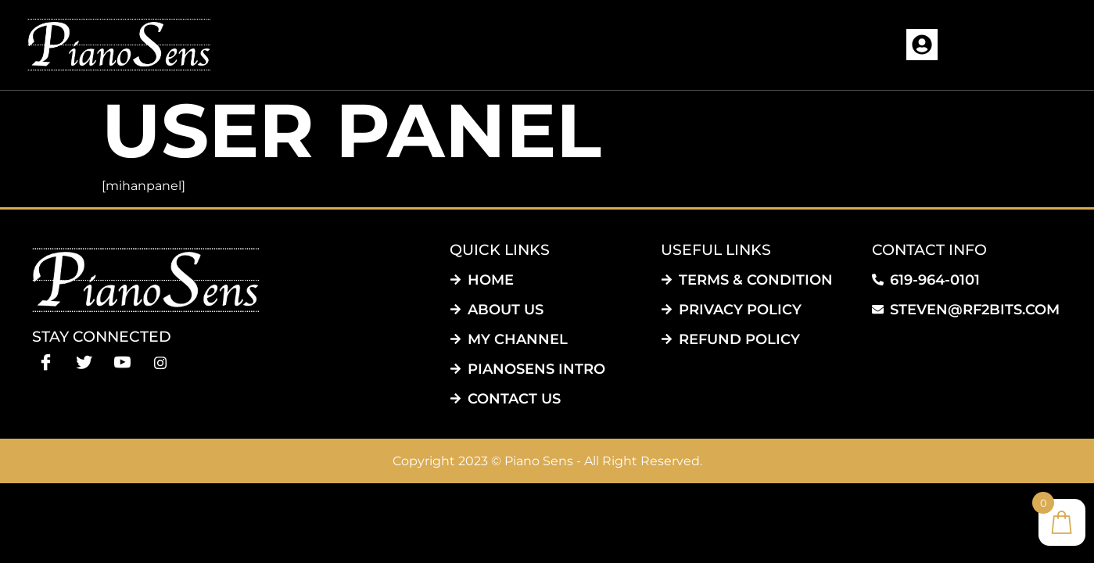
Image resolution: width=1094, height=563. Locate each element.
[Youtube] (122, 361)
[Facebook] (45, 361)
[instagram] (160, 361)
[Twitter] (84, 361)
